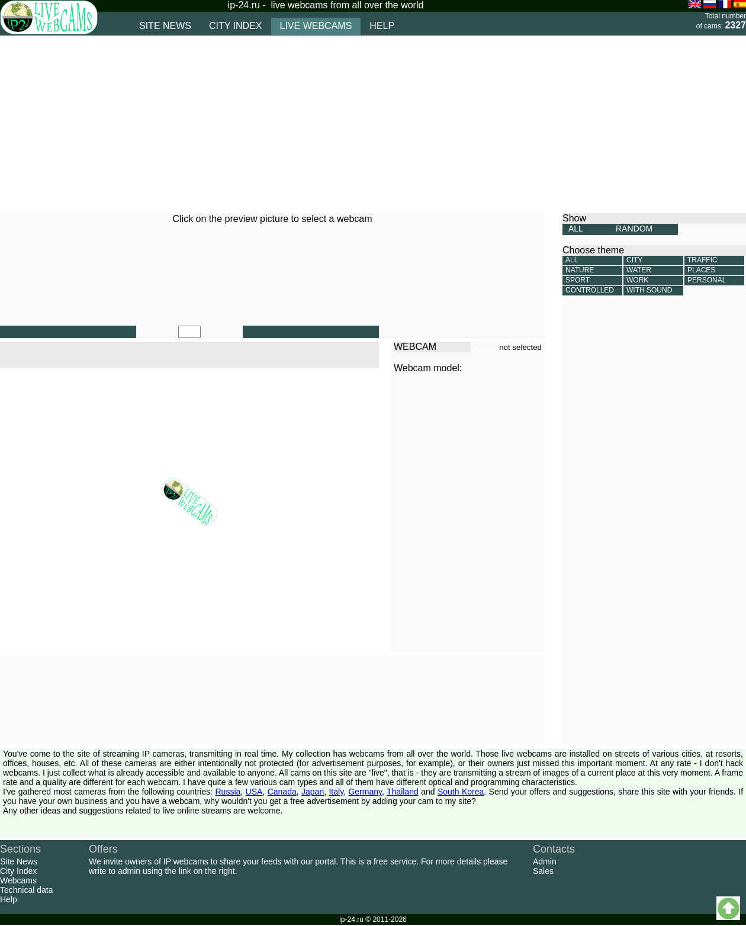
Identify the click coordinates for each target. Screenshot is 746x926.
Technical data (26, 890)
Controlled (589, 290)
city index (235, 26)
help (381, 26)
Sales (543, 871)
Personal (706, 280)
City (634, 260)
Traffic (702, 260)
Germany (365, 791)
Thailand (403, 791)
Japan (312, 791)
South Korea (461, 791)
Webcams (18, 880)
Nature (579, 270)
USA (254, 791)
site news (165, 26)
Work (637, 280)
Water (638, 270)
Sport (577, 280)
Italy (336, 791)
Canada (282, 791)
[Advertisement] (273, 124)
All (571, 260)
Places (701, 270)
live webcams (316, 26)
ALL (575, 228)
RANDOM (634, 228)
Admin (545, 861)
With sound (649, 290)
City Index (18, 871)
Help (8, 899)
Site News (18, 861)
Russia (228, 791)
